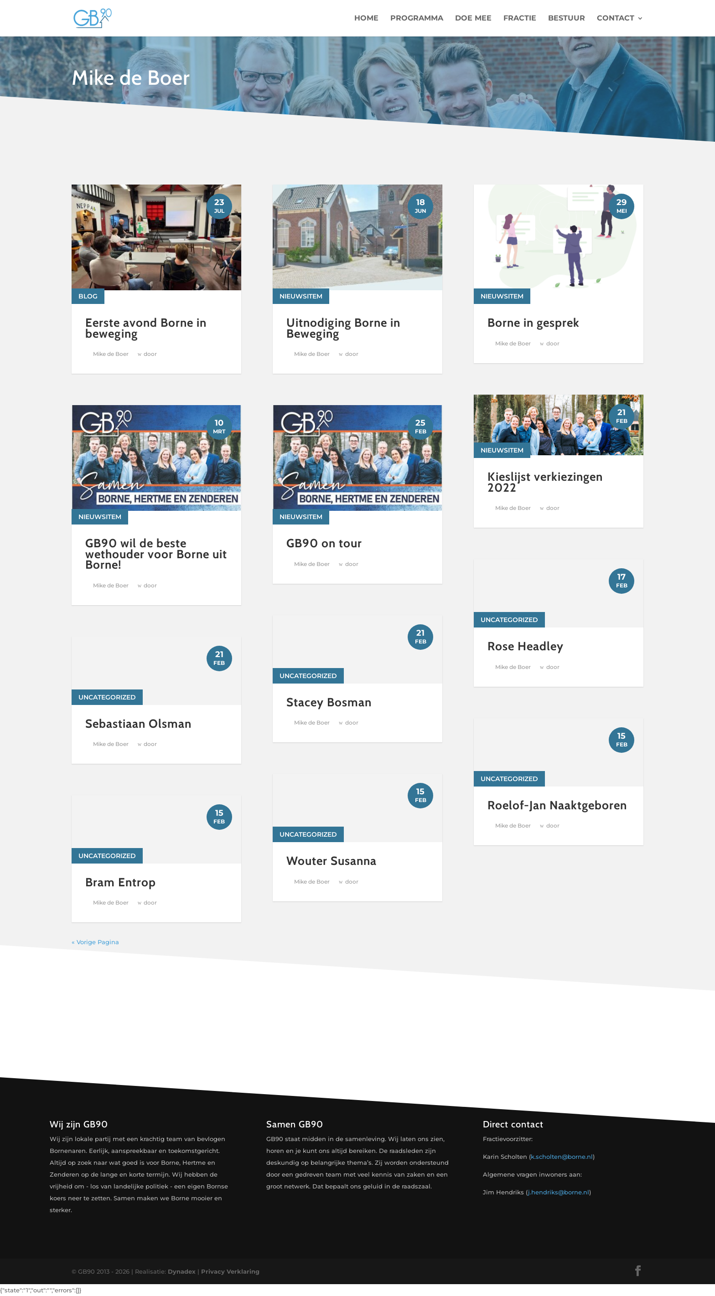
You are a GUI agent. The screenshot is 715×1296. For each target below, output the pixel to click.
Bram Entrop (120, 882)
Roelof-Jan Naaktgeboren (557, 815)
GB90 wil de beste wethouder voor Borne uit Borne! (156, 554)
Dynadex (182, 1271)
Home (366, 18)
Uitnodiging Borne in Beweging (343, 327)
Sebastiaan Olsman (138, 723)
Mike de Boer (111, 353)
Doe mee (473, 18)
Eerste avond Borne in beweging (146, 327)
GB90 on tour (324, 543)
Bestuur (566, 18)
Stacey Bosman (329, 702)
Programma (416, 18)
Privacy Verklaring (230, 1271)
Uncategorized (107, 697)
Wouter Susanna (331, 861)
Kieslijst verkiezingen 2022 (545, 492)
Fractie (519, 18)
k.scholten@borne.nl (562, 1156)
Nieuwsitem (99, 517)
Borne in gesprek (533, 322)
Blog (88, 296)
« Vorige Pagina (95, 942)
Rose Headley (525, 657)
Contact (615, 18)
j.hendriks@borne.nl (558, 1192)
